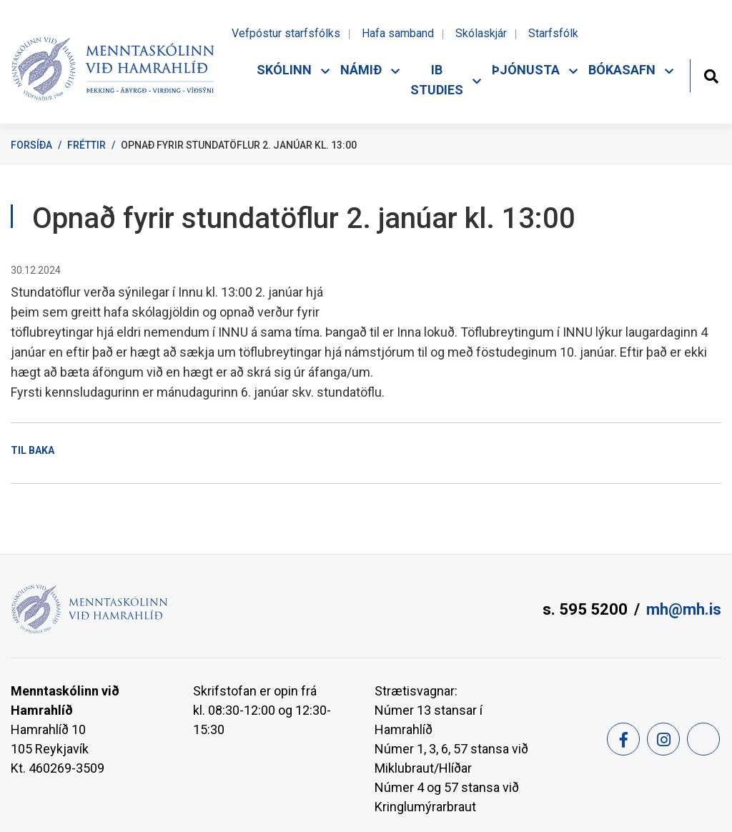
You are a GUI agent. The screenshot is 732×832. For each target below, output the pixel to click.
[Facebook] (623, 739)
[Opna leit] (711, 74)
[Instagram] (663, 739)
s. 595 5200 (585, 609)
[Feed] (703, 739)
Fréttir (86, 145)
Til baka (32, 450)
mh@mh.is (683, 609)
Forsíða (31, 145)
